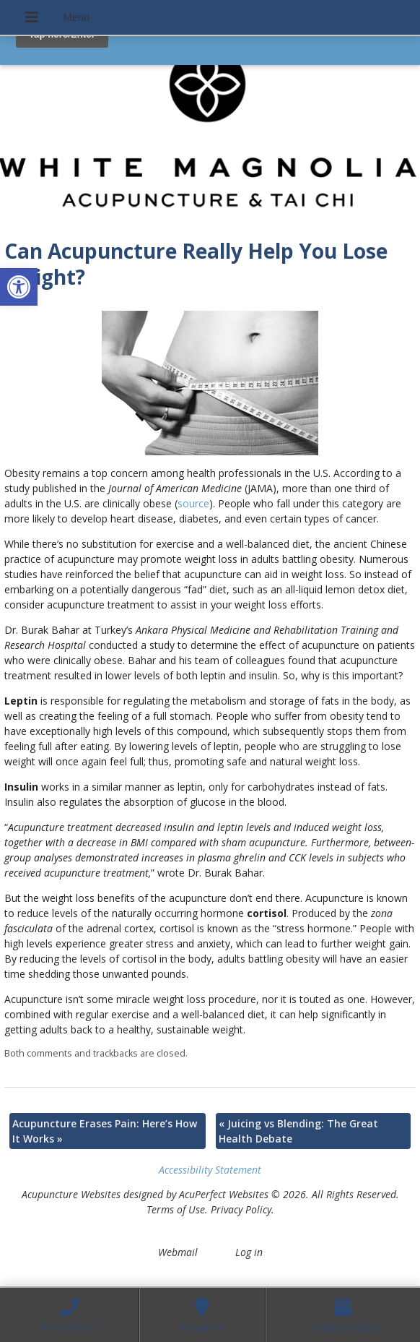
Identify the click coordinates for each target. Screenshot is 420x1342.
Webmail (178, 1252)
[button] (19, 287)
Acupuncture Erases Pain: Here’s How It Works (104, 1131)
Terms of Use (175, 1209)
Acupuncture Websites (71, 1194)
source (193, 503)
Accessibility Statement (210, 1170)
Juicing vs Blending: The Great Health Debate (298, 1131)
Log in (249, 1252)
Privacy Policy (241, 1209)
